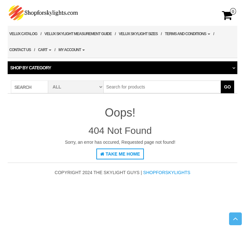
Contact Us (20, 50)
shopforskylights (166, 172)
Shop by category (30, 67)
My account (71, 50)
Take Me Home (120, 154)
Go (227, 86)
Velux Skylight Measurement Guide (78, 34)
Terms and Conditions (187, 34)
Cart (44, 50)
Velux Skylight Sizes (138, 34)
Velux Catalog (23, 34)
